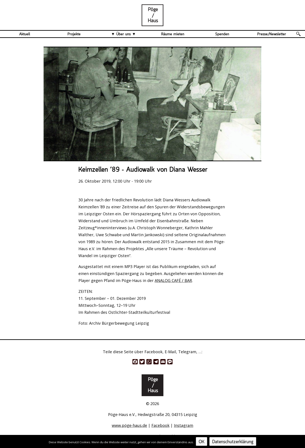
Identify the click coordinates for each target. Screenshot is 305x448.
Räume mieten (172, 34)
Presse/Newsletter (271, 34)
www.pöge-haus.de (129, 425)
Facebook (160, 425)
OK (201, 442)
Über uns (123, 34)
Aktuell (24, 34)
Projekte (74, 34)
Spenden (222, 34)
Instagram (183, 425)
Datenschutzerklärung (232, 442)
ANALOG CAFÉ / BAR (173, 280)
